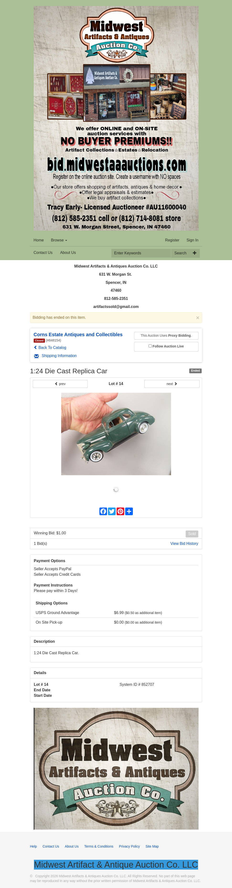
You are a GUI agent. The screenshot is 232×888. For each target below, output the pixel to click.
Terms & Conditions (98, 846)
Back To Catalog (50, 348)
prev (60, 384)
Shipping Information (55, 356)
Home (39, 240)
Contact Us (43, 253)
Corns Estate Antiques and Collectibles (78, 334)
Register (172, 240)
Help (33, 846)
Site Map (152, 846)
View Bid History (184, 544)
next (172, 384)
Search (180, 253)
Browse (59, 240)
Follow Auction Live (168, 346)
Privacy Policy (129, 846)
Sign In (193, 240)
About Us (68, 253)
